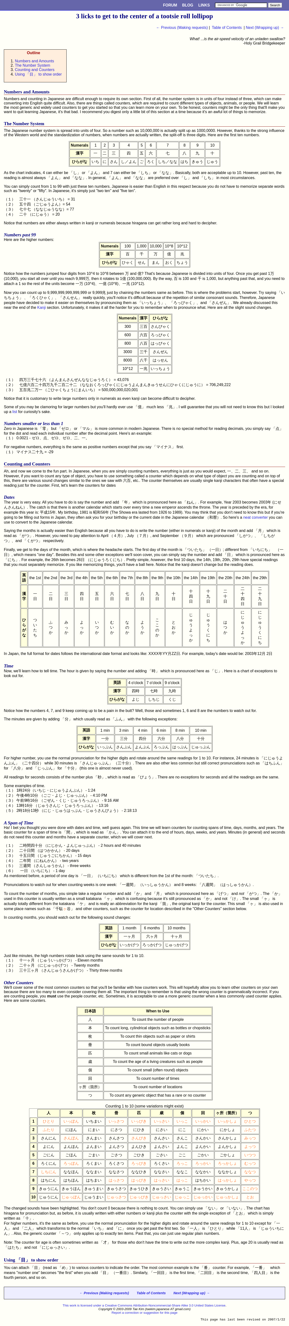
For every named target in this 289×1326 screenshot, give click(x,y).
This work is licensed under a (84, 1305)
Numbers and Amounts (34, 61)
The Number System (32, 65)
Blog (187, 5)
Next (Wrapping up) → (265, 28)
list (15, 412)
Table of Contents (227, 28)
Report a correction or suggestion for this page (144, 1312)
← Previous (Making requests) (182, 28)
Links (204, 5)
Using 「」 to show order (38, 74)
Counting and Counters (35, 70)
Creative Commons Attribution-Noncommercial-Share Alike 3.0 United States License (165, 1305)
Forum (170, 5)
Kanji (41, 307)
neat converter (255, 517)
